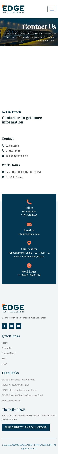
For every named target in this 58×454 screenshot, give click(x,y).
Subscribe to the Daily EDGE (26, 427)
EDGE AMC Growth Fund (15, 384)
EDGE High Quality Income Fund (19, 389)
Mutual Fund (8, 353)
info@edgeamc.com (15, 156)
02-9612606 (10, 146)
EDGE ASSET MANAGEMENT (36, 444)
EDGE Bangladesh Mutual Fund (18, 379)
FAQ (4, 363)
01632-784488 (12, 151)
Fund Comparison (11, 400)
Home (5, 342)
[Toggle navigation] (51, 9)
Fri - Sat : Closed (13, 177)
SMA (4, 358)
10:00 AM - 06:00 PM (29, 274)
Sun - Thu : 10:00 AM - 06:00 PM (21, 172)
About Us (7, 347)
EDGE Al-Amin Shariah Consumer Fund (22, 395)
